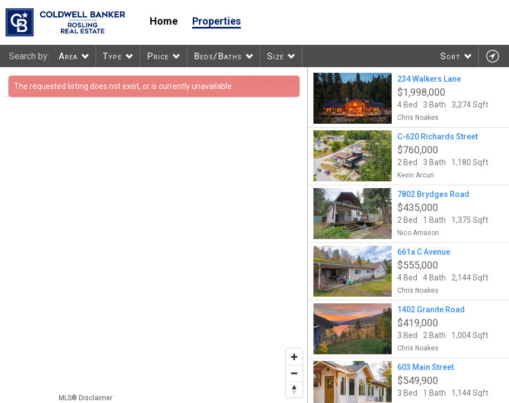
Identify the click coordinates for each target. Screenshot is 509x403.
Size (275, 56)
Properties (216, 21)
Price (158, 56)
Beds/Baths (218, 56)
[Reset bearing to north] (294, 389)
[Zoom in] (294, 357)
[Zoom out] (294, 373)
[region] (154, 235)
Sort (450, 56)
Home (164, 21)
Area (68, 56)
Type (112, 56)
